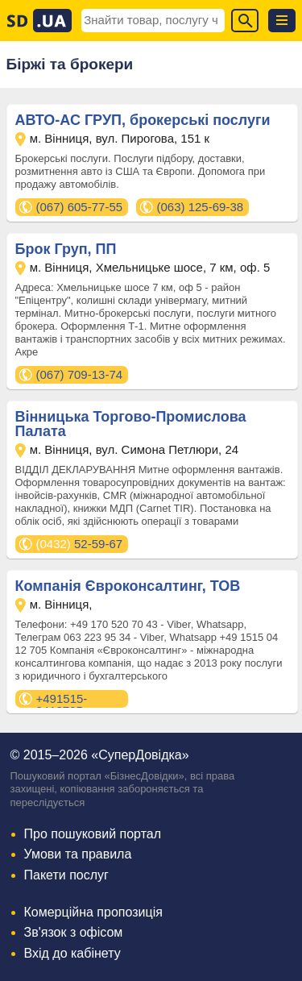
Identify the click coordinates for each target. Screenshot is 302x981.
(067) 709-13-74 (79, 374)
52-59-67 (79, 544)
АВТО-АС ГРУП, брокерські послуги (143, 120)
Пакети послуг (66, 875)
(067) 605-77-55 (79, 207)
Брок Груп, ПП (66, 249)
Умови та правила (78, 854)
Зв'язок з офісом (73, 932)
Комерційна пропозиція (93, 912)
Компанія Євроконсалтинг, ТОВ (128, 586)
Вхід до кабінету (72, 953)
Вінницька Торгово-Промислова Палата (130, 424)
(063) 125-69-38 (200, 207)
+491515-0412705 (62, 700)
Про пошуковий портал (93, 834)
